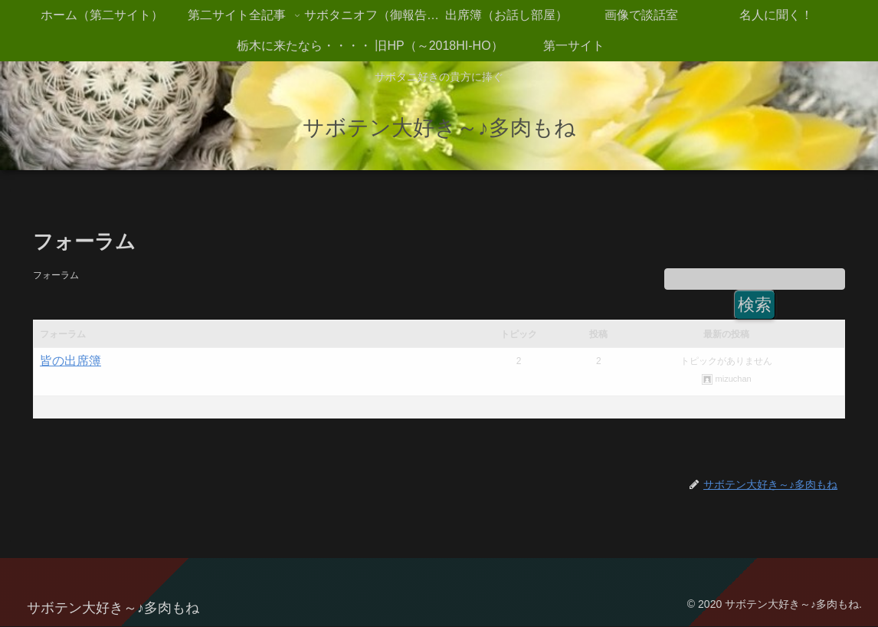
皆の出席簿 (70, 361)
